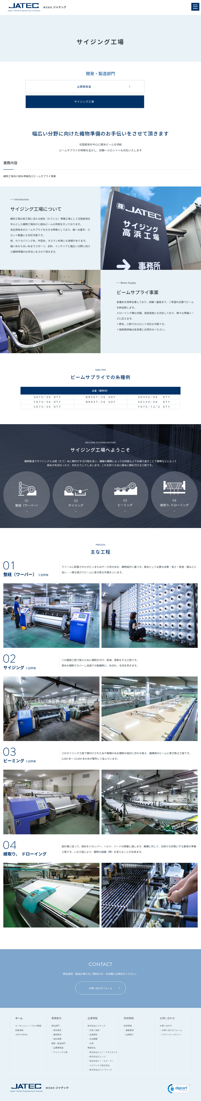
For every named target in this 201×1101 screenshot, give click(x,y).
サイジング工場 (155, 86)
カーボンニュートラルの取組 (28, 1011)
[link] (179, 1074)
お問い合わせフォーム (104, 973)
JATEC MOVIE (21, 1019)
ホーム (19, 1003)
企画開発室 (54, 86)
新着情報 (19, 1015)
